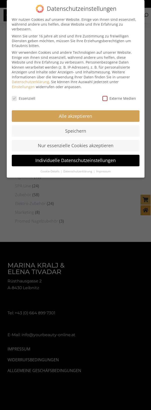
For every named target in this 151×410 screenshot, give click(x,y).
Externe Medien (119, 95)
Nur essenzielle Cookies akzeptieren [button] (75, 143)
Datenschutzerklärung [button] (78, 168)
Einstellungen (23, 83)
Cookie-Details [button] (50, 168)
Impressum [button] (103, 168)
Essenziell (23, 95)
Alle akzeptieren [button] (75, 113)
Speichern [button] (75, 128)
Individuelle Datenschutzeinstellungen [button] (75, 158)
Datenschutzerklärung (30, 79)
